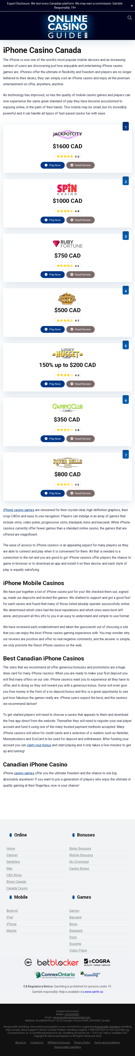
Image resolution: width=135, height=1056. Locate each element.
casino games (24, 773)
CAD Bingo (14, 875)
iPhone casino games (18, 510)
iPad (9, 917)
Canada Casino (17, 888)
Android (12, 911)
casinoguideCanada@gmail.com (71, 1017)
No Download (79, 862)
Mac (9, 868)
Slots (73, 937)
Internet (12, 855)
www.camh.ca (94, 991)
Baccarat (75, 917)
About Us (20, 1042)
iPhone (11, 924)
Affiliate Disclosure (59, 1042)
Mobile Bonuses (81, 855)
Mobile (11, 931)
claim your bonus (39, 745)
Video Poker (78, 950)
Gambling (13, 862)
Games (74, 911)
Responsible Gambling (107, 1026)
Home (10, 848)
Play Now (53, 165)
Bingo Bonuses (80, 848)
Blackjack (76, 931)
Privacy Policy (82, 1042)
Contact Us (36, 1042)
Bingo (73, 924)
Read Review (80, 165)
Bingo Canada (16, 882)
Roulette (75, 944)
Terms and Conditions (107, 1042)
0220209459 (72, 1014)
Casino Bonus (79, 868)
